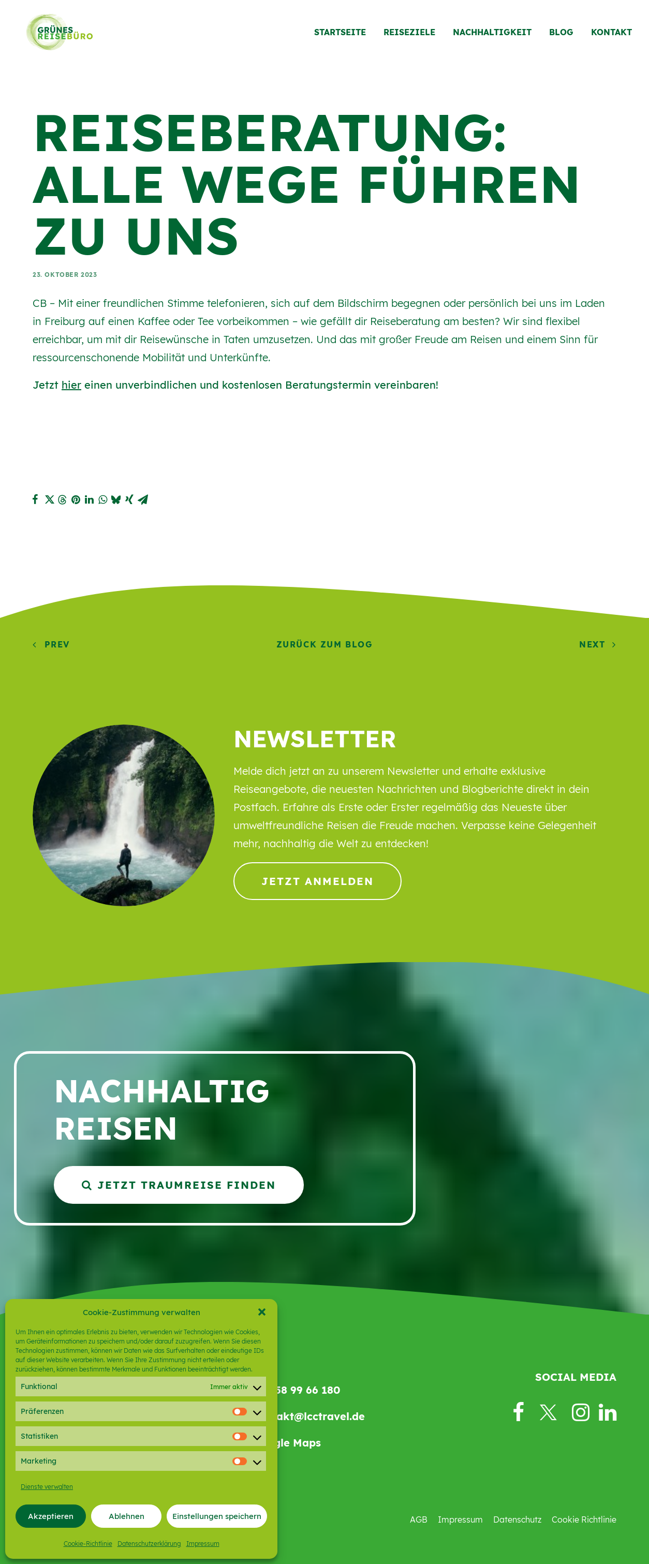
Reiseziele (409, 34)
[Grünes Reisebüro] (55, 34)
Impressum (202, 1543)
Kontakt (611, 34)
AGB (418, 1519)
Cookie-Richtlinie (88, 1543)
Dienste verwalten (47, 1487)
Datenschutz (517, 1519)
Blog (561, 34)
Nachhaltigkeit (492, 34)
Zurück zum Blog (324, 644)
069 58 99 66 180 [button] (296, 1389)
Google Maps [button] (286, 1442)
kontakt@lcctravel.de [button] (308, 1416)
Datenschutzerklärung (149, 1543)
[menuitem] (343, 34)
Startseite (340, 34)
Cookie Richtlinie (584, 1519)
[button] (262, 1312)
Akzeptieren (50, 1516)
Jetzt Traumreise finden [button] (179, 1184)
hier (71, 384)
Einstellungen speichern (216, 1516)
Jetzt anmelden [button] (317, 881)
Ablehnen (126, 1516)
